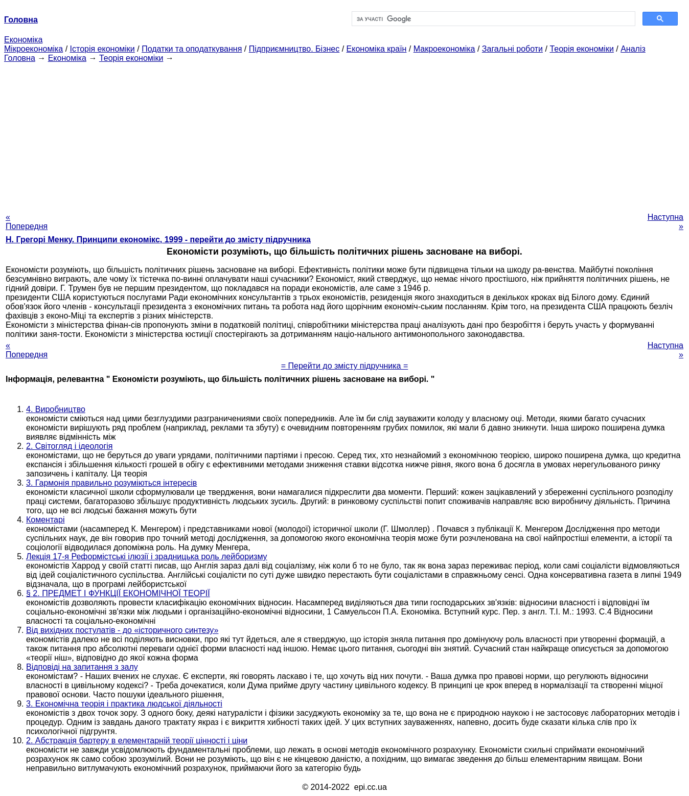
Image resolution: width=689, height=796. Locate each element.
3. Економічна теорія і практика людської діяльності (124, 703)
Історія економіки (102, 48)
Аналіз (633, 48)
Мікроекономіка (33, 48)
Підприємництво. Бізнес (294, 48)
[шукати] (492, 19)
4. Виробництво (55, 409)
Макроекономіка (444, 48)
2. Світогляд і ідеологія (69, 446)
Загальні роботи (512, 48)
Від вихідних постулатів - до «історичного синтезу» (122, 630)
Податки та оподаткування (192, 48)
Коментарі (45, 519)
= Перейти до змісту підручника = (344, 365)
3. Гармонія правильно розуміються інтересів (111, 483)
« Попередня (27, 222)
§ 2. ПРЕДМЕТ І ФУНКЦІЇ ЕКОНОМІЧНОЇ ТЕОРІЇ (118, 593)
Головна (19, 58)
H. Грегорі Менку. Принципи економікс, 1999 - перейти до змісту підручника (158, 239)
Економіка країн (377, 48)
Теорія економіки (581, 48)
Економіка (23, 39)
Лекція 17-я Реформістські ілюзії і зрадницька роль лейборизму (146, 556)
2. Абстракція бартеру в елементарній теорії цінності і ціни (136, 740)
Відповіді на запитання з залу (82, 667)
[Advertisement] (344, 134)
